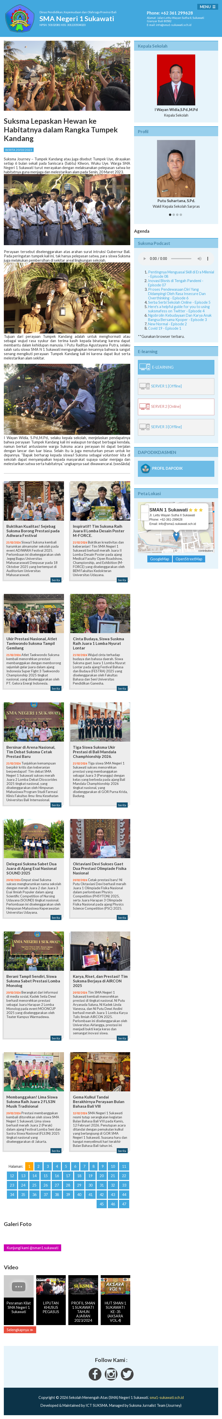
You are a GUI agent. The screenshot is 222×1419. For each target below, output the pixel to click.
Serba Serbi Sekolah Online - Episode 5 (179, 302)
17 (68, 1176)
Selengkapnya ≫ (20, 1330)
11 (124, 1166)
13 (23, 1176)
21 (113, 1176)
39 (68, 1194)
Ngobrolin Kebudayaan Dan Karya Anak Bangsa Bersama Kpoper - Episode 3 (180, 317)
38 (57, 1194)
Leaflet (168, 550)
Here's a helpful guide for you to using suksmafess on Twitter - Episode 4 (179, 308)
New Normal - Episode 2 (167, 324)
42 (102, 1194)
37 (46, 1194)
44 (124, 1194)
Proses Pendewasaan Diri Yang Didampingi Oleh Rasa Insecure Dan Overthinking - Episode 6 (177, 293)
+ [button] (145, 509)
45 (102, 1204)
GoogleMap (159, 559)
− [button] (145, 517)
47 (124, 1204)
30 (90, 1185)
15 (46, 1176)
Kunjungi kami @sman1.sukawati (32, 1248)
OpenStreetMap (188, 550)
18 (79, 1176)
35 (23, 1194)
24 (23, 1185)
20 (102, 1176)
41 (90, 1194)
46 (113, 1204)
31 (102, 1185)
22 (124, 1176)
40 (79, 1194)
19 (90, 1176)
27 (57, 1185)
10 (113, 1166)
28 (68, 1185)
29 (79, 1185)
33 (124, 1185)
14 (34, 1176)
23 (12, 1185)
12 (12, 1176)
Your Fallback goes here (176, 259)
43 (113, 1194)
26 (46, 1185)
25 (34, 1185)
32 (113, 1185)
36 (34, 1194)
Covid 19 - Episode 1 (164, 328)
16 (57, 1176)
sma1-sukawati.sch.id (167, 1397)
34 (12, 1194)
